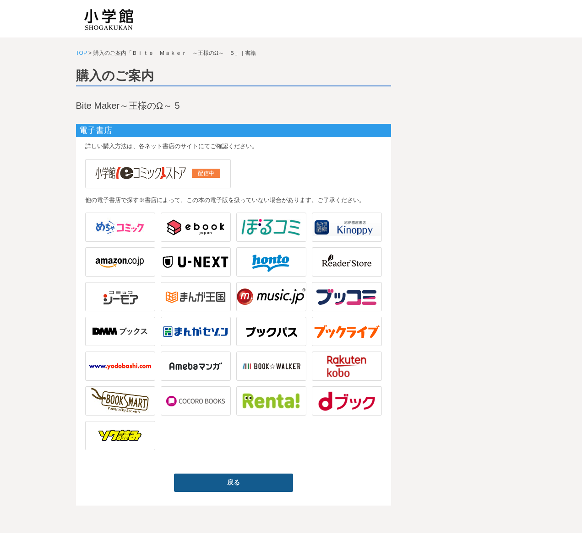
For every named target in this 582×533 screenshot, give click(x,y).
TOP (81, 53)
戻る (233, 482)
